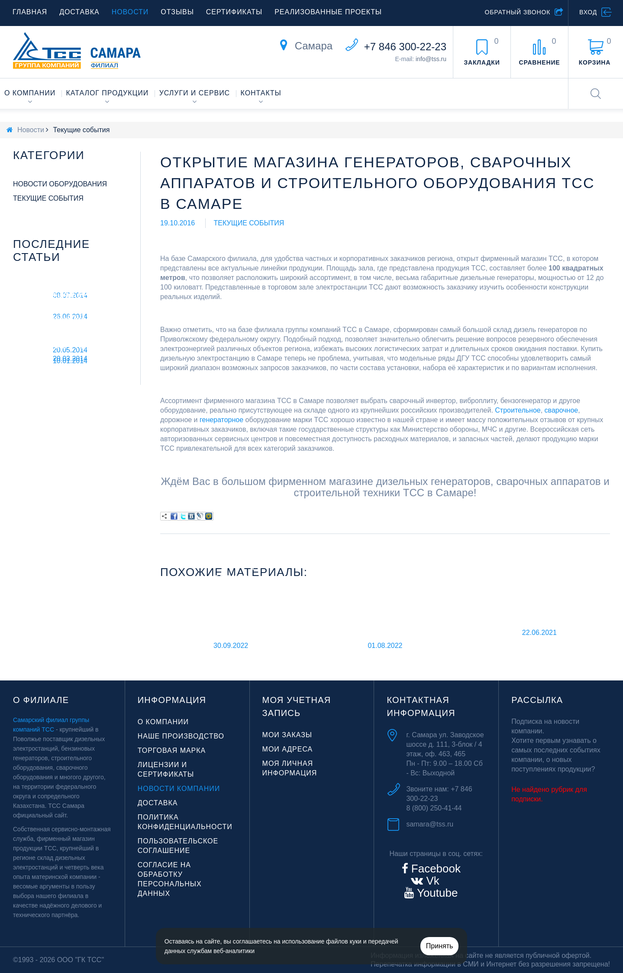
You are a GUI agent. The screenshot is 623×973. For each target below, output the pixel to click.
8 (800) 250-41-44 (434, 808)
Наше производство (181, 736)
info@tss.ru (431, 58)
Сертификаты (234, 12)
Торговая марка (172, 750)
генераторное (221, 419)
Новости (130, 12)
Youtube (436, 892)
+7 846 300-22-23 (405, 46)
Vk (431, 880)
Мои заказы (287, 735)
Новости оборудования (60, 184)
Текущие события (249, 223)
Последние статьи (51, 251)
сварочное (561, 410)
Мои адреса (287, 749)
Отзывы (177, 12)
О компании (29, 93)
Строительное (517, 410)
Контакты (261, 93)
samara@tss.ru (429, 824)
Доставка (79, 12)
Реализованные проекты (328, 12)
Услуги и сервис (194, 93)
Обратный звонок (517, 12)
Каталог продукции (107, 93)
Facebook (434, 868)
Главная (30, 12)
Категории (48, 155)
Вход (588, 12)
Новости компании (179, 788)
